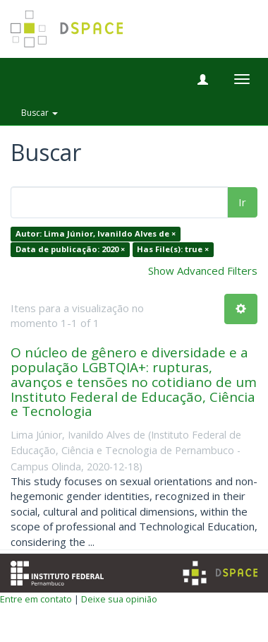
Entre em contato (36, 599)
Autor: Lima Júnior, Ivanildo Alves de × (96, 234)
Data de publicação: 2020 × (70, 249)
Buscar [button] (39, 113)
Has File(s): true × (173, 249)
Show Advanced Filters (202, 270)
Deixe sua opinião (119, 599)
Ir (242, 202)
